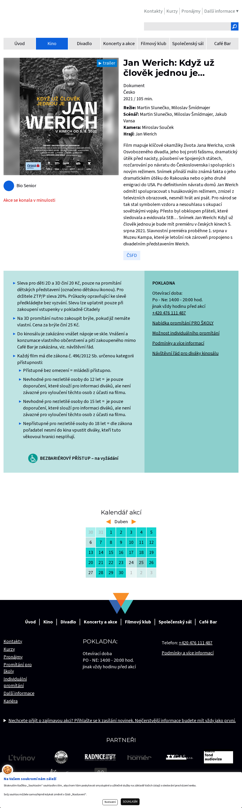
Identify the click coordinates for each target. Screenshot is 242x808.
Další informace (19, 693)
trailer (109, 63)
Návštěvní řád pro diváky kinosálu (185, 353)
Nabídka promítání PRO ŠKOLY (183, 323)
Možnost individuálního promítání (185, 333)
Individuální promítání (15, 682)
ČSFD (132, 255)
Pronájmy (13, 657)
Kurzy (9, 649)
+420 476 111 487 (169, 313)
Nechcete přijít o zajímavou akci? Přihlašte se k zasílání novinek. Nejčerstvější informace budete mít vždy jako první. (122, 720)
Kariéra (11, 701)
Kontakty (13, 641)
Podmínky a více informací (178, 343)
